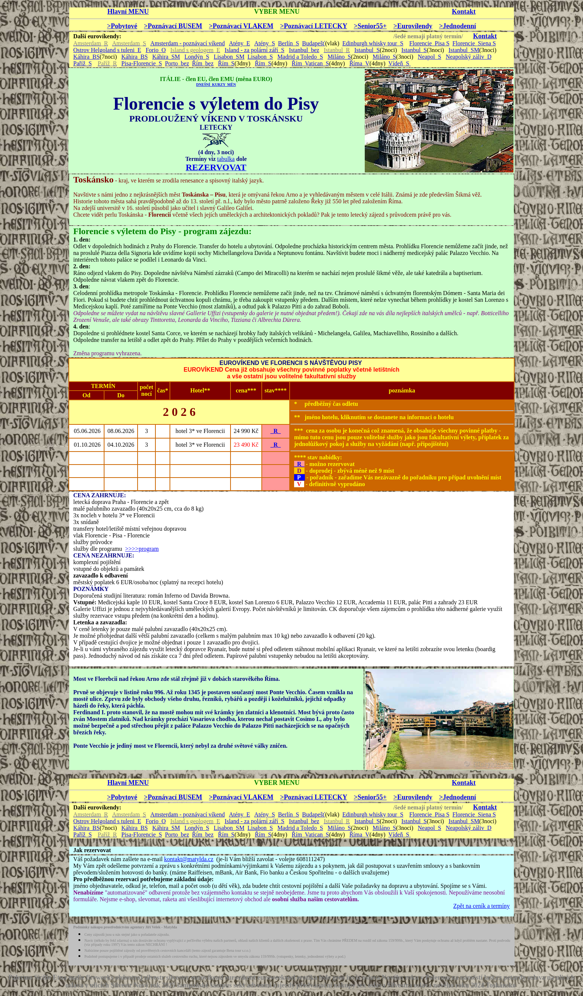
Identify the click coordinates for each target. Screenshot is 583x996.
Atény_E (239, 43)
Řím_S (226, 63)
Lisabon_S (260, 57)
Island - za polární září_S (254, 50)
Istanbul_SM (463, 50)
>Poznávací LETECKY (313, 26)
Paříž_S (82, 63)
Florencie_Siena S (474, 43)
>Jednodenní (457, 26)
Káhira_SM (166, 57)
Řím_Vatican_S (310, 63)
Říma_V (360, 63)
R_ (301, 464)
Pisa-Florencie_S (141, 63)
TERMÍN (103, 386)
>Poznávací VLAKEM (241, 26)
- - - (7, 3)
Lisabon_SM (229, 57)
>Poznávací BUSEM (173, 26)
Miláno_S (339, 57)
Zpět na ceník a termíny (481, 906)
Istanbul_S (367, 50)
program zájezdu (216, 231)
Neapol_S (429, 57)
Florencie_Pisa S (429, 43)
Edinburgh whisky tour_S (372, 43)
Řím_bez (203, 63)
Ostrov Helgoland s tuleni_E (107, 50)
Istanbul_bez (304, 50)
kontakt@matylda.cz (188, 859)
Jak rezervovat (92, 850)
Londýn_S (196, 57)
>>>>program (142, 549)
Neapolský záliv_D (469, 57)
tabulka (226, 159)
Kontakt (485, 36)
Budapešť (313, 43)
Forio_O (156, 50)
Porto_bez (177, 63)
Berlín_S (288, 43)
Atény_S (264, 43)
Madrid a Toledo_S (300, 57)
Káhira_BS (86, 57)
